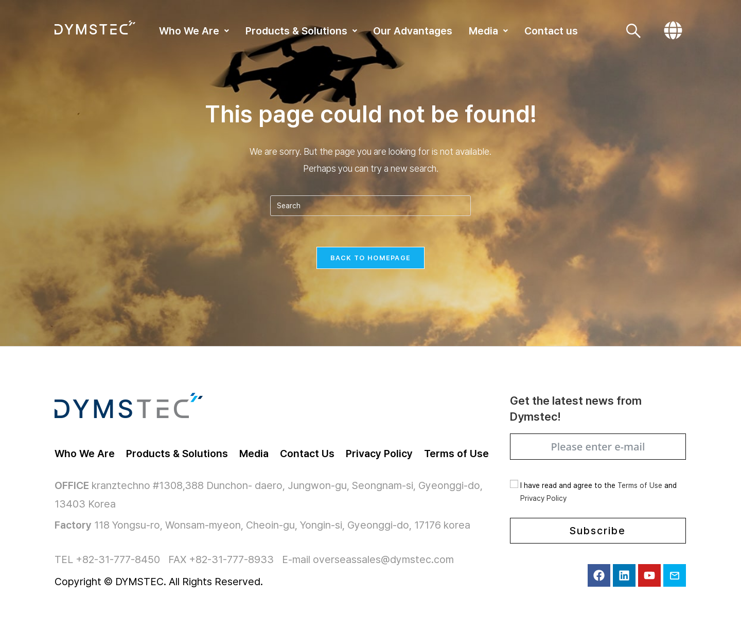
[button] (194, 31)
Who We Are (194, 31)
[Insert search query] (370, 205)
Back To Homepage (370, 258)
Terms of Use (639, 485)
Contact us (551, 31)
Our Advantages (412, 31)
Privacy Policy (543, 498)
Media (488, 31)
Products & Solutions (301, 31)
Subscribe (598, 531)
